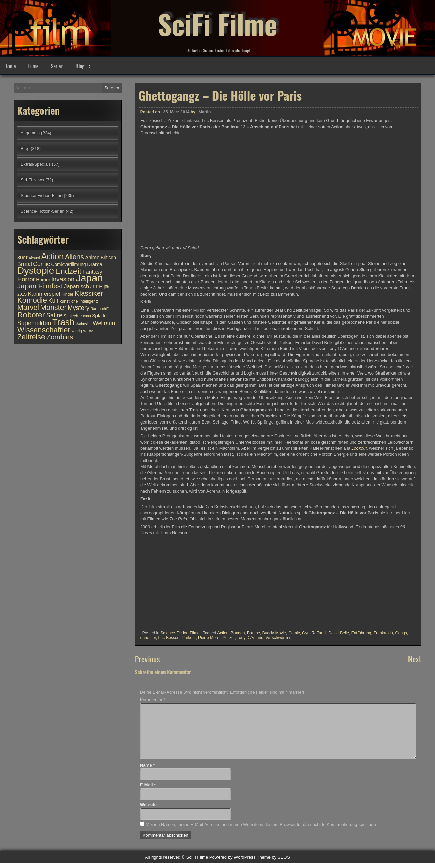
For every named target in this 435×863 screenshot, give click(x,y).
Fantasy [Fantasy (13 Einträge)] (92, 272)
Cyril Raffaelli (314, 633)
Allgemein (30, 132)
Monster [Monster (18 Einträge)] (53, 307)
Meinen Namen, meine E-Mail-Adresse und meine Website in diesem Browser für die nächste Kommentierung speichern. (261, 824)
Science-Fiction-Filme (179, 633)
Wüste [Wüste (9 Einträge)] (88, 331)
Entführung (361, 633)
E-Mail (148, 784)
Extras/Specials (36, 164)
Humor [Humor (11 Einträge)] (43, 279)
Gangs (401, 633)
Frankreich (383, 633)
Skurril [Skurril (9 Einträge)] (86, 316)
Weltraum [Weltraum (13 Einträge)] (105, 323)
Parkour (189, 637)
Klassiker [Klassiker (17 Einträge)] (89, 293)
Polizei (228, 637)
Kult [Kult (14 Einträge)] (53, 300)
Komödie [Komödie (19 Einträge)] (32, 300)
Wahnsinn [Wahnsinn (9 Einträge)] (84, 324)
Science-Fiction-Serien (43, 211)
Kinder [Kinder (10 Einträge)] (67, 294)
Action (222, 633)
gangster (148, 637)
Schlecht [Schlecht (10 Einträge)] (72, 316)
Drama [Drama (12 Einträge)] (94, 264)
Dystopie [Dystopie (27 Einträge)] (35, 270)
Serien (57, 66)
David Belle (338, 633)
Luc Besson (169, 637)
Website (148, 804)
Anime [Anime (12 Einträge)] (92, 257)
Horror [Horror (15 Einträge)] (26, 279)
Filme (33, 66)
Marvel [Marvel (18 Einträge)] (28, 307)
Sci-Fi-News (32, 179)
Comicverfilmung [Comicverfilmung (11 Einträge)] (68, 264)
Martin (204, 112)
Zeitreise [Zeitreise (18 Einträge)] (31, 337)
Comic (294, 633)
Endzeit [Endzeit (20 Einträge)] (68, 271)
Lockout (359, 448)
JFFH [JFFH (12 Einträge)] (96, 286)
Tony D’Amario (250, 637)
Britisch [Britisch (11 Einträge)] (108, 257)
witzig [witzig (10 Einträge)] (76, 331)
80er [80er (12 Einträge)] (22, 257)
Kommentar (153, 699)
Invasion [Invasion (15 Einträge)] (62, 279)
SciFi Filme (217, 24)
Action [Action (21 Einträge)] (52, 256)
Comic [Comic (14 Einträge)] (41, 264)
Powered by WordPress (232, 857)
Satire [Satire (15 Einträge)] (54, 315)
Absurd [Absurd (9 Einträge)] (34, 258)
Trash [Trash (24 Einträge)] (63, 322)
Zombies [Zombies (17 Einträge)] (59, 337)
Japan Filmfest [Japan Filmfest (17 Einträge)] (40, 286)
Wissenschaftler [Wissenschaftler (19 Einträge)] (43, 330)
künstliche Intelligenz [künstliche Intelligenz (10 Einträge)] (78, 301)
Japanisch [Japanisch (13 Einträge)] (76, 286)
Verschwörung (279, 637)
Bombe (253, 633)
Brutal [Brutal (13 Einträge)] (24, 264)
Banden (238, 633)
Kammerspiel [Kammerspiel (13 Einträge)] (44, 294)
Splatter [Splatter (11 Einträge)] (100, 315)
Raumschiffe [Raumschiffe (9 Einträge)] (101, 308)
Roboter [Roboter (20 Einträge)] (31, 314)
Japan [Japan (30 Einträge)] (89, 277)
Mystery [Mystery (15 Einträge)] (78, 307)
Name (147, 765)
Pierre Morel (209, 637)
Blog (79, 66)
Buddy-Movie (274, 633)
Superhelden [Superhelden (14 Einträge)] (34, 323)
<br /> (160, 585)
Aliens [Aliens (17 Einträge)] (74, 257)
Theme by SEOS (273, 857)
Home (10, 66)
